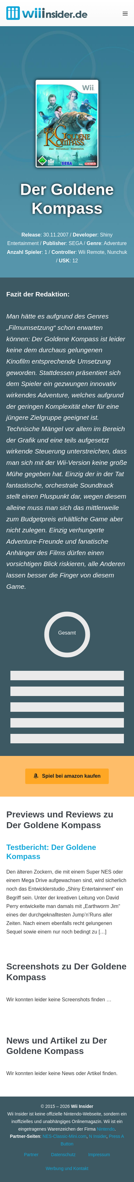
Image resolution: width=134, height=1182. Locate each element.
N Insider (97, 1136)
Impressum (99, 1154)
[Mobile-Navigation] (125, 13)
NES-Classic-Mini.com (64, 1136)
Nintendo (105, 1129)
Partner (31, 1154)
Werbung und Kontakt (67, 1168)
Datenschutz (63, 1154)
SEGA (76, 243)
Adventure (115, 243)
